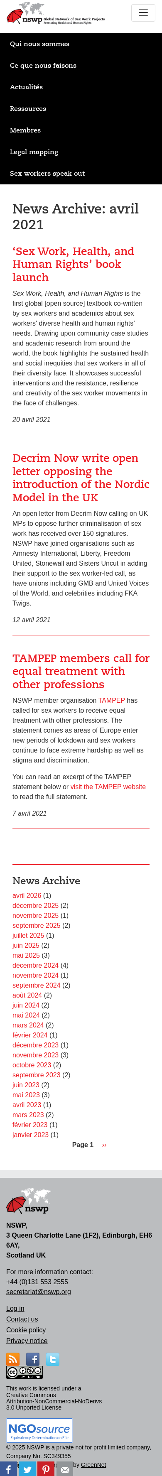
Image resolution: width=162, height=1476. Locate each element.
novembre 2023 (35, 1055)
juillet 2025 (28, 935)
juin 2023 (25, 1085)
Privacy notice (27, 1340)
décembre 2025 (35, 905)
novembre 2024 (35, 975)
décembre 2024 (35, 965)
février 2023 (30, 1124)
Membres (25, 130)
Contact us (22, 1319)
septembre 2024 (36, 985)
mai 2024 (26, 1015)
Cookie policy (26, 1330)
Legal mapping (34, 152)
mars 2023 (28, 1114)
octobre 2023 (31, 1065)
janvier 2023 (30, 1134)
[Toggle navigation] (143, 13)
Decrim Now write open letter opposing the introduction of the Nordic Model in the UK (81, 477)
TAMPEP (111, 700)
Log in (15, 1308)
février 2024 (30, 1035)
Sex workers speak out (47, 173)
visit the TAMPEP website (108, 786)
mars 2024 (28, 1025)
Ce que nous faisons (43, 65)
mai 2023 (26, 1094)
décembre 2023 (35, 1045)
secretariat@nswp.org (38, 1291)
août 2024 (27, 995)
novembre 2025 (35, 915)
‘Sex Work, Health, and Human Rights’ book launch (73, 264)
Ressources (28, 109)
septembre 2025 (36, 925)
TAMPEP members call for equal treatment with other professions (81, 671)
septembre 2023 (36, 1075)
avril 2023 (26, 1104)
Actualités (26, 87)
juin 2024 (25, 1005)
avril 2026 (26, 895)
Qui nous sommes (39, 44)
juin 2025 (25, 945)
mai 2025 (26, 955)
